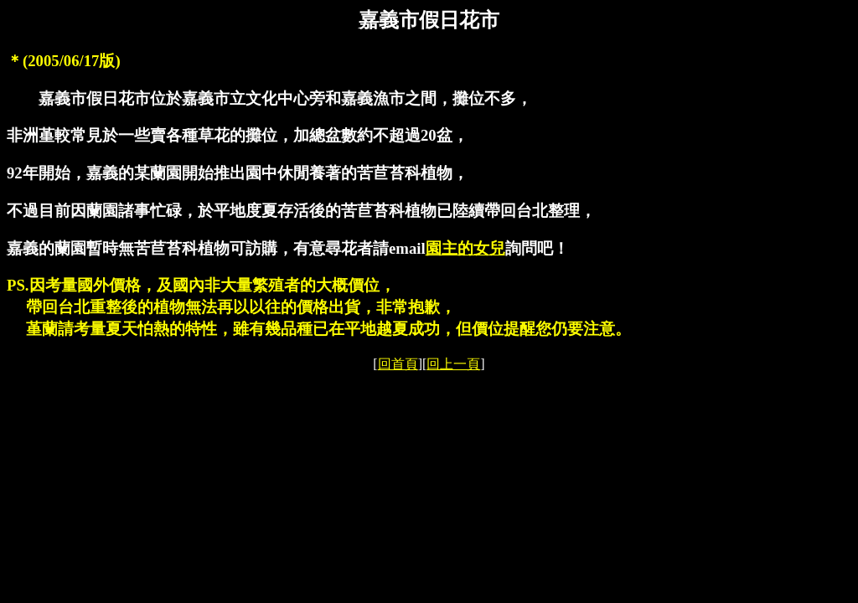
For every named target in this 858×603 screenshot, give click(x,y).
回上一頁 (453, 364)
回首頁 (398, 364)
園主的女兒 (465, 248)
